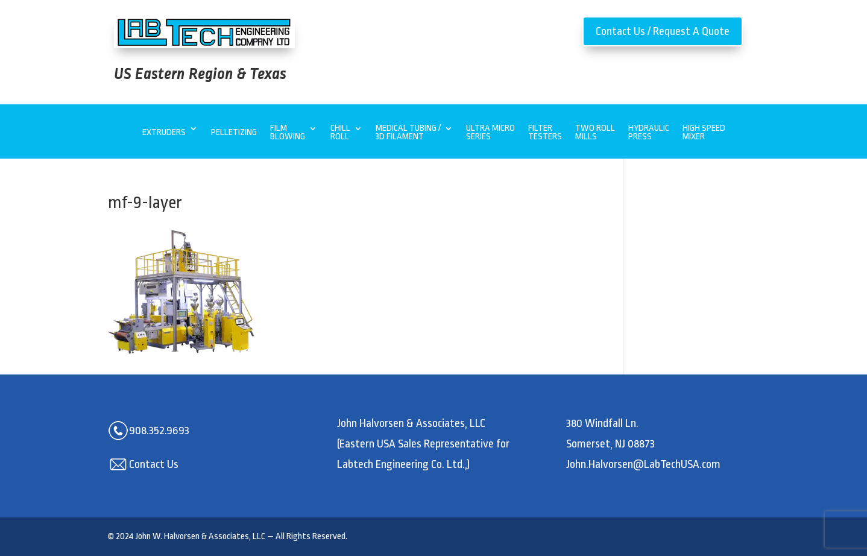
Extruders (164, 132)
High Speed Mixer (704, 133)
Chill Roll (340, 133)
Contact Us (153, 464)
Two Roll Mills (595, 133)
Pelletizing (234, 132)
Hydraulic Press (648, 133)
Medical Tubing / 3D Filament (408, 133)
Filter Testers (545, 133)
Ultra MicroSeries (490, 133)
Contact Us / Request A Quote (663, 31)
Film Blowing (287, 133)
